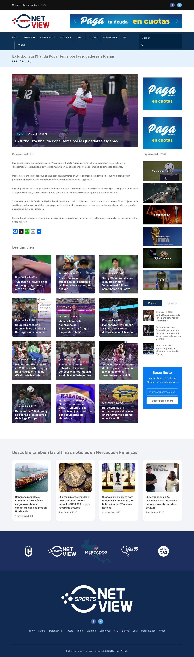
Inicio (15, 37)
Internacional (162, 236)
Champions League (162, 171)
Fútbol (28, 37)
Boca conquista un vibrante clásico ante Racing (167, 351)
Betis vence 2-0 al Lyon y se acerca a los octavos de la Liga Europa (31, 415)
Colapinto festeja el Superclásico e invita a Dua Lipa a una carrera (30, 328)
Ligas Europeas (162, 258)
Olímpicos (109, 37)
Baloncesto (47, 37)
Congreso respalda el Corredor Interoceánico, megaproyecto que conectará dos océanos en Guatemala (31, 504)
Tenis (79, 37)
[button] (126, 21)
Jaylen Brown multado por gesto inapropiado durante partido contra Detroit (168, 334)
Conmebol (162, 193)
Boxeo (21, 45)
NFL (124, 37)
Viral (135, 630)
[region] (162, 93)
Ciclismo (93, 37)
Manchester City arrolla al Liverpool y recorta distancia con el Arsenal (118, 328)
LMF (162, 280)
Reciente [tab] (172, 303)
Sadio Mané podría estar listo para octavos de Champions (169, 318)
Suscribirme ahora (162, 400)
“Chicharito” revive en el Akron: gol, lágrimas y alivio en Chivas (31, 285)
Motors (64, 37)
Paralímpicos (148, 630)
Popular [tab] (152, 303)
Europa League (162, 214)
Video (162, 630)
